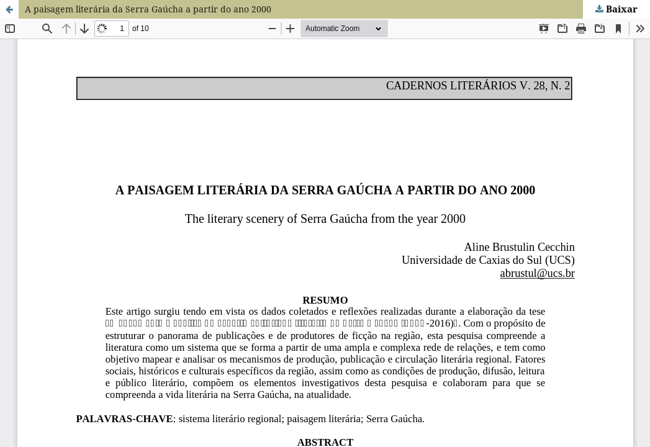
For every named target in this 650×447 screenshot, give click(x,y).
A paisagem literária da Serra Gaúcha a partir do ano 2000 (148, 9)
